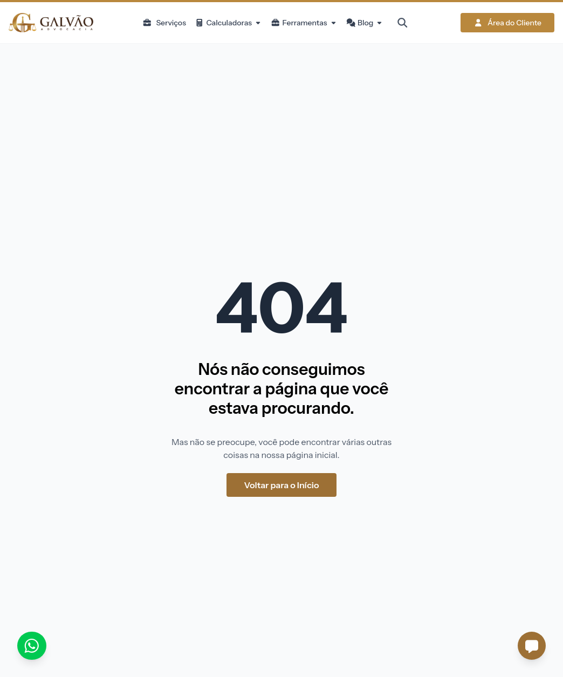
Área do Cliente (507, 23)
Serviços (164, 22)
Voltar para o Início (281, 485)
